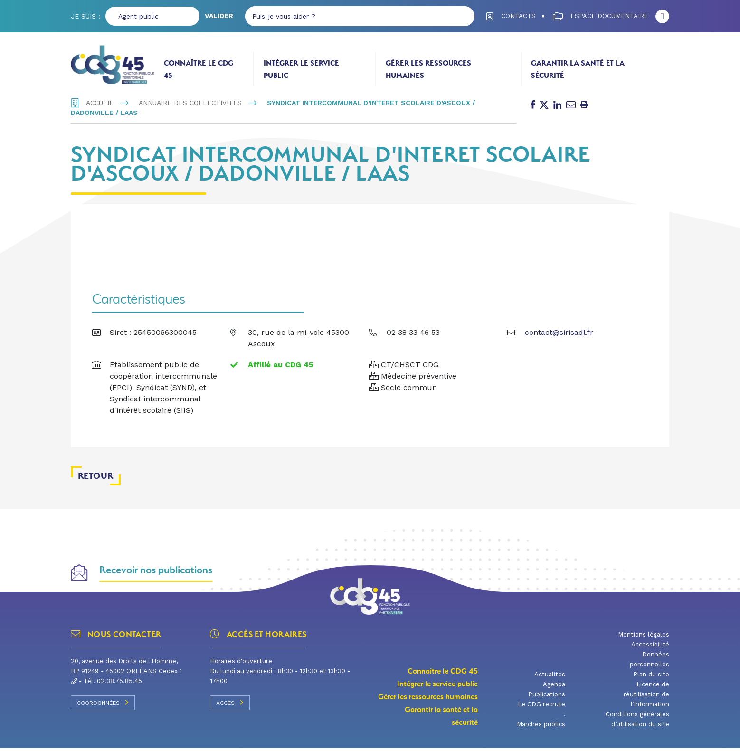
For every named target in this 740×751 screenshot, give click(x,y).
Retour (96, 478)
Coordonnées (103, 705)
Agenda (554, 687)
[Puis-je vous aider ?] (348, 16)
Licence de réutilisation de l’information (646, 697)
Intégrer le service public (301, 69)
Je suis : (85, 16)
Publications (546, 697)
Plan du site (651, 677)
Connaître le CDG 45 (198, 69)
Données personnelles (649, 662)
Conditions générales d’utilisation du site (637, 722)
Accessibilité (650, 647)
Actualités (549, 677)
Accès (230, 705)
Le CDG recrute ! (541, 712)
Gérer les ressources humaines (428, 69)
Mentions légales (643, 637)
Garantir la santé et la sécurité (578, 69)
